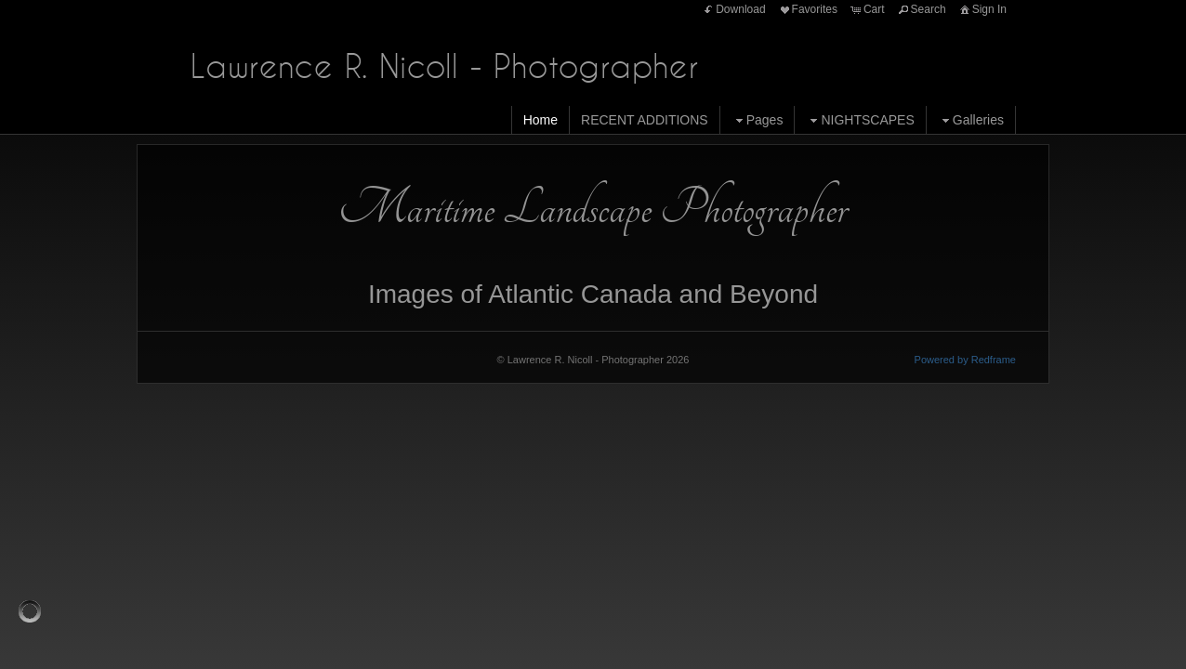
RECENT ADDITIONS (644, 119)
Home (540, 119)
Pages (757, 120)
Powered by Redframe (965, 359)
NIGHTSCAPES (860, 120)
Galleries (971, 120)
